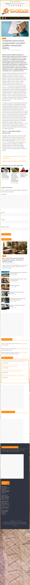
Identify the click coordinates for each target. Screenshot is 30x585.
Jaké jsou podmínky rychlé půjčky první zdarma (5, 175)
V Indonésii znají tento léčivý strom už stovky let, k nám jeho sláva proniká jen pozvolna (15, 177)
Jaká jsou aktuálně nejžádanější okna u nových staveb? (13, 375)
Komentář (4, 194)
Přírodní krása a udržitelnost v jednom (10, 366)
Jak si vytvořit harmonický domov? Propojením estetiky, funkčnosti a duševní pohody (13, 259)
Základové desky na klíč (15, 285)
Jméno (3, 212)
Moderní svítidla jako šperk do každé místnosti (15, 161)
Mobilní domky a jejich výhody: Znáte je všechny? (12, 370)
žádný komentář (17, 49)
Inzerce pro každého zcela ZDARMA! (24, 175)
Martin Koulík (11, 49)
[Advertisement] (12, 324)
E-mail (3, 219)
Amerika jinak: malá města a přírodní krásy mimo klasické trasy (17, 299)
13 (20, 179)
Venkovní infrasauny (23, 352)
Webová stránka (5, 226)
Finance (4, 38)
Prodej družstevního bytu (21, 348)
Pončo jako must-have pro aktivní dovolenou (4, 512)
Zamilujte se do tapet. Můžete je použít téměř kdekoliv (13, 361)
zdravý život (23, 343)
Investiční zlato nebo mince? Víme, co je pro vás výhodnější (14, 157)
